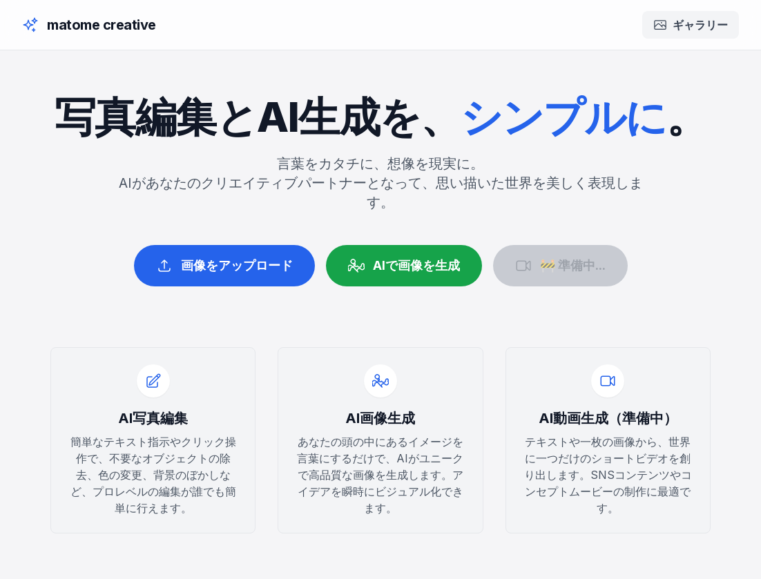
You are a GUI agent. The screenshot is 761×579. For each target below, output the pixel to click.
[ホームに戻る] (89, 25)
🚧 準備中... (560, 265)
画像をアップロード (224, 265)
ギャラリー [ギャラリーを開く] (690, 25)
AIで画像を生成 (404, 265)
